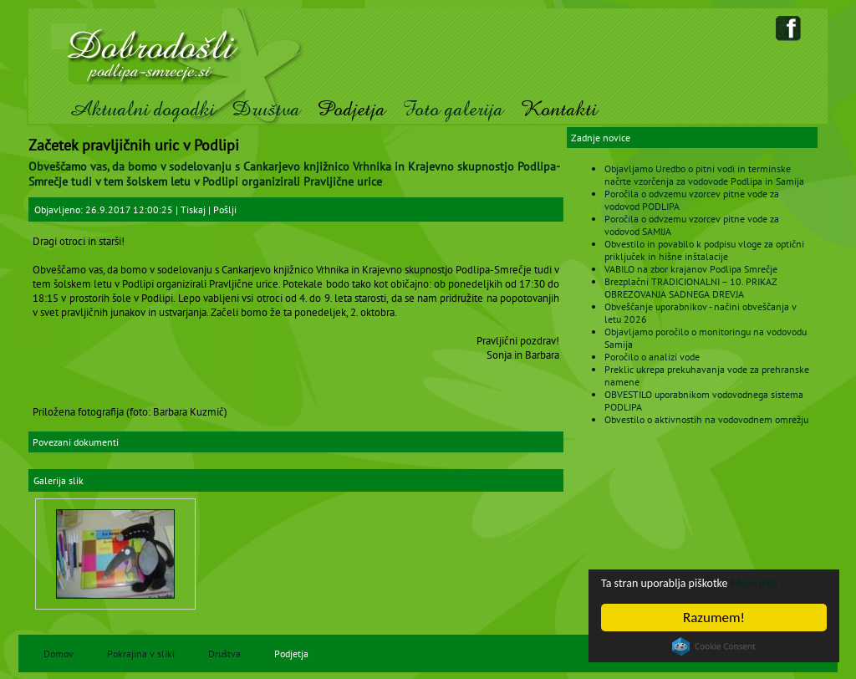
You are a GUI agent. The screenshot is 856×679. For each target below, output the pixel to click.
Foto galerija (452, 109)
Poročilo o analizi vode (652, 356)
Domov (58, 653)
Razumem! (715, 617)
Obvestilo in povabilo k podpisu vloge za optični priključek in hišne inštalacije (704, 250)
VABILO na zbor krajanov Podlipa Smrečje (690, 269)
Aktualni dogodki (142, 109)
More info (787, 582)
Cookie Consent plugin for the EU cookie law (715, 646)
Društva (266, 109)
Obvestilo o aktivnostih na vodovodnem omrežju (706, 419)
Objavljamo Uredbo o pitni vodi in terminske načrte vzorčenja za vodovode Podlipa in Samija (704, 174)
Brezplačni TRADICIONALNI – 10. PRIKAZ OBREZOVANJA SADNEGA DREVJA (690, 287)
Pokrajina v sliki (141, 653)
